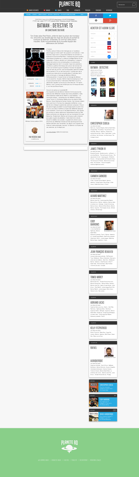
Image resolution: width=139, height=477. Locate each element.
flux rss (66, 460)
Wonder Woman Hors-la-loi (106, 281)
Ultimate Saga (98, 209)
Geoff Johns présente (109, 236)
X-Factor (106, 184)
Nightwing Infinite (101, 309)
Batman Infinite (105, 283)
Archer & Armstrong (109, 204)
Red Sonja (93, 309)
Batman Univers (94, 206)
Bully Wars (105, 260)
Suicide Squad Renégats (109, 312)
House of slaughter (105, 162)
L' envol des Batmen (95, 229)
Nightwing (92, 230)
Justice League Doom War (108, 287)
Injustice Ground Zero (95, 133)
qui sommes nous (43, 460)
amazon (101, 34)
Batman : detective (99, 67)
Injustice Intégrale (100, 128)
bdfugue (101, 47)
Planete (69, 4)
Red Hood (108, 309)
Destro (106, 307)
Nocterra (112, 283)
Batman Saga (93, 240)
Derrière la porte (104, 153)
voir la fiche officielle (51, 132)
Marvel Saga (106, 182)
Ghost (103, 133)
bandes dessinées (33, 10)
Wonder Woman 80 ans (100, 374)
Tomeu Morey (96, 277)
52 (91, 236)
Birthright (102, 310)
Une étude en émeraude (96, 369)
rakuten (101, 52)
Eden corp (92, 128)
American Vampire (107, 369)
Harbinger (101, 204)
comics (58, 10)
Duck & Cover (104, 365)
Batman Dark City (94, 281)
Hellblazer (111, 365)
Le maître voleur (94, 314)
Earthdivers (93, 367)
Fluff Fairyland (109, 256)
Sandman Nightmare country (97, 164)
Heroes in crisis (94, 291)
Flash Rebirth (98, 287)
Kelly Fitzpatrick (98, 328)
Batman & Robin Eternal (104, 206)
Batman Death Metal (110, 128)
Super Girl (108, 332)
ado (38, 21)
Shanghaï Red (93, 129)
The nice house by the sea (106, 155)
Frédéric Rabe (36, 137)
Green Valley (93, 263)
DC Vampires (97, 162)
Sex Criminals (100, 135)
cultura (101, 43)
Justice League (104, 238)
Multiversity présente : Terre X (97, 234)
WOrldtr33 (111, 157)
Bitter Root (102, 332)
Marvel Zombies (101, 263)
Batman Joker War (94, 200)
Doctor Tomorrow (94, 332)
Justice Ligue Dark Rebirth (106, 200)
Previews (87, 10)
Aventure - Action (55, 21)
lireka (101, 57)
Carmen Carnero (98, 176)
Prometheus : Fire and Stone (105, 129)
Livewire (92, 334)
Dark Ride (111, 307)
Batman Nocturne (101, 367)
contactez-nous (56, 460)
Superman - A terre (102, 240)
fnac (101, 38)
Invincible (103, 265)
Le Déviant (111, 153)
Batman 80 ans (94, 202)
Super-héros (74, 21)
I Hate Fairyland (104, 261)
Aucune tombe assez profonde (97, 256)
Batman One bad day (95, 283)
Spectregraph (104, 157)
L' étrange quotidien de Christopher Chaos (105, 159)
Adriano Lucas (97, 302)
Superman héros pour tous (96, 307)
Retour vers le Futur (98, 336)
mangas (47, 10)
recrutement (84, 460)
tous (68, 10)
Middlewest (96, 258)
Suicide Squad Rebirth (98, 236)
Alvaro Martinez (98, 196)
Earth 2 (98, 238)
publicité (74, 460)
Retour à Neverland (104, 258)
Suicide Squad (99, 182)
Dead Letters (108, 133)
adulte (41, 21)
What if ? (110, 261)
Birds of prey (110, 289)
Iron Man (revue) (108, 135)
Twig (91, 258)
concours (98, 10)
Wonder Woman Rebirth (100, 180)
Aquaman (97, 207)
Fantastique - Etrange (65, 21)
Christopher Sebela (99, 123)
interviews (109, 10)
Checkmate (93, 238)
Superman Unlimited (95, 365)
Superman (107, 310)
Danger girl (99, 312)
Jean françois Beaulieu (101, 251)
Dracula (92, 159)
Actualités (77, 10)
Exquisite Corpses (94, 153)
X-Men (92, 180)
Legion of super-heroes (105, 285)
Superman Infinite (94, 310)
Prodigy (109, 374)
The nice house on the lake (96, 160)
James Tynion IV (98, 148)
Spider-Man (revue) (99, 184)
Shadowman (109, 131)
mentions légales (95, 460)
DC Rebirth (71, 19)
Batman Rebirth (94, 289)
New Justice (101, 291)
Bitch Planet (108, 334)
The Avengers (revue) (105, 207)
